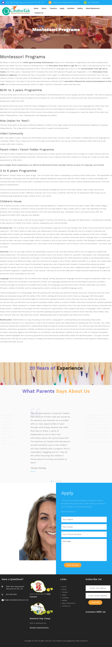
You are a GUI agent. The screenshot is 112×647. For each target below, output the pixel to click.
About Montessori (93, 8)
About (44, 8)
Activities (70, 8)
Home (36, 8)
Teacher (64, 592)
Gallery (80, 8)
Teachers (53, 8)
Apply (62, 8)
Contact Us (39, 13)
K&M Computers (82, 641)
